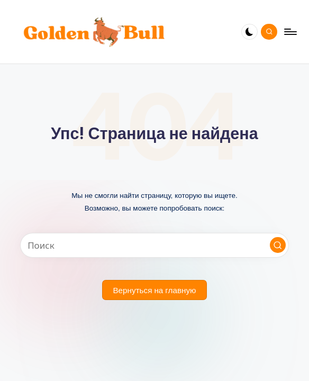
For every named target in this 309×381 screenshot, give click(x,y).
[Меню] (289, 32)
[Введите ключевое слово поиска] (154, 245)
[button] (278, 245)
